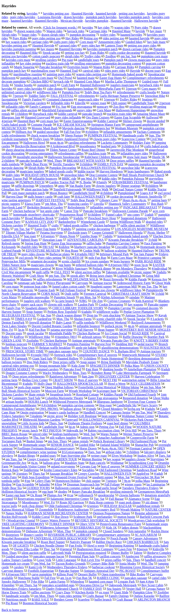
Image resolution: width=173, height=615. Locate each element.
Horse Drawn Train (14, 592)
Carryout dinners (12, 570)
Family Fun (13, 308)
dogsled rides (154, 221)
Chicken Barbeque (55, 340)
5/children (89, 358)
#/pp (27, 480)
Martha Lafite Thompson (121, 81)
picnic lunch (30, 430)
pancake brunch (92, 114)
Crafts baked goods (14, 124)
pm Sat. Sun (128, 56)
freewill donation (40, 322)
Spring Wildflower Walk (125, 221)
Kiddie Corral (41, 516)
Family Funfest (32, 99)
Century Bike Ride (102, 563)
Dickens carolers (12, 225)
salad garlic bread (106, 488)
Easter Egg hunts (45, 229)
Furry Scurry (149, 405)
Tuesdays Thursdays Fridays (140, 488)
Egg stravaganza (81, 106)
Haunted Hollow (67, 358)
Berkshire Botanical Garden (45, 207)
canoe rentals (80, 441)
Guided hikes (133, 42)
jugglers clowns (135, 459)
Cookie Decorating (111, 304)
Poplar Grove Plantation (139, 311)
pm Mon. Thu (54, 203)
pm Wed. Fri (89, 178)
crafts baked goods (156, 146)
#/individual (159, 268)
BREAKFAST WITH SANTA (86, 160)
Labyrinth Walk (61, 552)
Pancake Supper (69, 570)
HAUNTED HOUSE (157, 347)
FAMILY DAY (92, 588)
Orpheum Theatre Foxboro (85, 423)
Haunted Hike (29, 52)
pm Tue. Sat (22, 229)
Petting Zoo (106, 427)
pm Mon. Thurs (44, 596)
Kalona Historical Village (18, 509)
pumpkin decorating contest (123, 63)
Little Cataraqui (66, 560)
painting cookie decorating (93, 229)
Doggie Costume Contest (22, 373)
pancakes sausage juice (63, 351)
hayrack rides (75, 31)
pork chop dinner (33, 506)
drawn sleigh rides (53, 34)
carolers (19, 567)
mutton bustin (126, 516)
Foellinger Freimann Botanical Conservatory (46, 448)
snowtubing (9, 423)
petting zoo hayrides (132, 13)
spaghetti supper (102, 477)
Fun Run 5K (84, 578)
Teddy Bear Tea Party (98, 92)
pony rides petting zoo (46, 38)
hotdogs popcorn (16, 344)
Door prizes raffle (64, 362)
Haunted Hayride (82, 13)
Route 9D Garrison (72, 502)
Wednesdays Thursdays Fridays (67, 567)
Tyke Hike (37, 581)
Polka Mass (132, 365)
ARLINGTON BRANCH (153, 599)
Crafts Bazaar (95, 596)
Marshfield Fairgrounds (57, 110)
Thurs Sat (38, 473)
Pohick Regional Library (109, 441)
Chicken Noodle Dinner (49, 545)
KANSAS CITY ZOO (39, 221)
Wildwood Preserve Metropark (72, 401)
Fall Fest (50, 578)
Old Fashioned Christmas (115, 470)
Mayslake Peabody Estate (142, 362)
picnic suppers (11, 203)
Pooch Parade (119, 538)
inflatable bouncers (45, 178)
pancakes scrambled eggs (58, 585)
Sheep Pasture (74, 135)
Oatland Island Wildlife (115, 445)
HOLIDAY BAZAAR (118, 506)
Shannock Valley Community (127, 203)
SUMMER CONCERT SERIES (145, 466)
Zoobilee (163, 592)
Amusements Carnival (36, 268)
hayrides (32, 13)
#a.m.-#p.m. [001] (113, 448)
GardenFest (44, 319)
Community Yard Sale (26, 398)
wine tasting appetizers (16, 200)
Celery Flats (43, 480)
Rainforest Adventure (63, 376)
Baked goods (162, 171)
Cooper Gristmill (103, 232)
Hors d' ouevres (88, 380)
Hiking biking (130, 387)
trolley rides (108, 34)
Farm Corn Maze (122, 257)
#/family (101, 182)
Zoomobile (46, 509)
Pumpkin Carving (119, 308)
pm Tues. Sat (14, 459)
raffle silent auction (133, 225)
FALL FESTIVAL (62, 96)
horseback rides (149, 85)
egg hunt (47, 491)
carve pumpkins (42, 574)
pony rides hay (91, 45)
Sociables (88, 470)
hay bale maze (156, 42)
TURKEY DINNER (62, 524)
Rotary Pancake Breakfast (88, 491)
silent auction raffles (88, 272)
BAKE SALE (40, 599)
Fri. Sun (61, 106)
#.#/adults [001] (85, 254)
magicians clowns (42, 265)
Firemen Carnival (95, 293)
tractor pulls (9, 506)
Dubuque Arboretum (39, 531)
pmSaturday (104, 516)
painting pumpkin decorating (146, 164)
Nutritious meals (16, 599)
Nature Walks (14, 513)
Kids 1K (111, 527)
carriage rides (40, 42)
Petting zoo (91, 38)
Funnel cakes (114, 214)
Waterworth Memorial (136, 355)
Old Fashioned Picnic (143, 441)
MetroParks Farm (109, 88)
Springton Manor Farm (106, 124)
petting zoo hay (75, 52)
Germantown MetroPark (153, 491)
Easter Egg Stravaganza (66, 243)
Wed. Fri (49, 502)
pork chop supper (29, 387)
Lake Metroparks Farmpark (133, 373)
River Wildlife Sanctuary (72, 268)
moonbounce (88, 146)
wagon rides (122, 27)
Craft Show (36, 275)
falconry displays (155, 452)
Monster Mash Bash (44, 128)
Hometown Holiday (68, 480)
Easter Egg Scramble (127, 117)
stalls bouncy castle (40, 196)
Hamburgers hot (99, 128)
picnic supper (143, 272)
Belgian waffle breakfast (55, 347)
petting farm (9, 380)
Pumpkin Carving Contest (122, 243)
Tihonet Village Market (20, 232)
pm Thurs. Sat (28, 585)
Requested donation (135, 398)
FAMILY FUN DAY (110, 164)
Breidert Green (63, 599)
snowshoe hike (130, 167)
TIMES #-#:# (23, 319)
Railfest (164, 596)
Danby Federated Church (62, 588)
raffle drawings (24, 185)
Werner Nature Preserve (138, 434)
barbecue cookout (103, 567)
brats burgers (122, 261)
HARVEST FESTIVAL (51, 200)
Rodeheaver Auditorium (73, 509)
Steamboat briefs (60, 394)
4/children (106, 193)
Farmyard (71, 419)
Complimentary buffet (155, 570)
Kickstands (9, 247)
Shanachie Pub (144, 445)
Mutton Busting (92, 459)
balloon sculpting (116, 250)
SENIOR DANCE (62, 445)
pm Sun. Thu (57, 275)
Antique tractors (150, 351)
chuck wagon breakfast (45, 135)
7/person (18, 96)
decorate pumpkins (14, 81)
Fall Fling (125, 427)
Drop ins (92, 315)
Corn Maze (104, 110)
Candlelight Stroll (84, 193)
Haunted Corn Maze (87, 81)
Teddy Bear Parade (82, 200)
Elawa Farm (32, 203)
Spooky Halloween (14, 581)
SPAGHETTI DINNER (105, 365)
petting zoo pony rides (142, 45)
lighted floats (29, 239)
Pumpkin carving (150, 67)
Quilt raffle (72, 293)
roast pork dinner (130, 502)
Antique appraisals (84, 340)
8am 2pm (88, 376)
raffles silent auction (24, 110)
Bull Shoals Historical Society (21, 391)
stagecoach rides (88, 99)
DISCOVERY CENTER (114, 376)
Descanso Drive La (91, 585)
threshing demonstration (143, 358)
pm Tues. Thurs (151, 430)
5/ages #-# (146, 193)
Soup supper (88, 362)
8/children (151, 185)
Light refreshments (14, 135)
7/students (35, 416)
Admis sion (87, 427)
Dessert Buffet (87, 574)
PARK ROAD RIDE (148, 261)
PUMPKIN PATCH (31, 182)
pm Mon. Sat (88, 297)
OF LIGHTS (21, 545)
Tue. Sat (99, 498)
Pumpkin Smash (64, 297)
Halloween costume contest (72, 488)
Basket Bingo (26, 455)
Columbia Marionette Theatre (64, 398)
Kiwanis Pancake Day (115, 340)
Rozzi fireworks (113, 279)
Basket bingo (34, 441)
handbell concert (155, 560)
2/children (8, 160)
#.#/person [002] (119, 265)
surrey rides (84, 110)
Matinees (26, 279)
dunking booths (113, 369)
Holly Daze (45, 383)
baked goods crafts (61, 171)
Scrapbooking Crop (140, 462)
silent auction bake (37, 189)
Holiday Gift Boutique (82, 416)
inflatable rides (15, 106)
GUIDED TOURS (38, 488)
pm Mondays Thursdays (131, 268)
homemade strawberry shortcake (34, 214)
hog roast (30, 236)
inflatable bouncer (88, 326)
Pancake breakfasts (95, 211)
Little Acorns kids (32, 423)
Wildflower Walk (97, 189)
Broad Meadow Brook (39, 218)
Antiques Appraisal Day (99, 570)
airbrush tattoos (92, 337)
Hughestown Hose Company (95, 549)
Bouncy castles (33, 534)
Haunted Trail (69, 70)
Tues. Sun (94, 452)
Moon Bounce (59, 193)
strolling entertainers (87, 63)
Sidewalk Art (74, 430)
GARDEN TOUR (65, 459)
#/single (91, 409)
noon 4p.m (56, 142)
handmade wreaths (18, 596)
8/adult (165, 369)
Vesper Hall (133, 588)
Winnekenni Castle (93, 221)
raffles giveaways (155, 556)
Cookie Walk (91, 250)
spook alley (77, 275)
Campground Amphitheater (19, 405)
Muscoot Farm (54, 391)
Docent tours (14, 333)
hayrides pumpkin (96, 20)
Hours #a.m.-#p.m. (135, 200)
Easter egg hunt (16, 495)
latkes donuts (130, 527)
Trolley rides (92, 56)
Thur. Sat (49, 549)
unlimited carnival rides (17, 92)
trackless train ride (57, 63)
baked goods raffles (75, 225)
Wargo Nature (109, 434)
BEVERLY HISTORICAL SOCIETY (99, 520)
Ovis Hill (131, 430)
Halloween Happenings (131, 110)
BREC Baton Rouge (15, 434)
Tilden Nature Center (63, 150)
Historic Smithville (150, 196)
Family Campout (40, 106)
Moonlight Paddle (60, 333)
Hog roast (105, 405)
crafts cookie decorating (124, 52)
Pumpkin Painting (78, 344)
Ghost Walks (161, 398)
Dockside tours (77, 232)
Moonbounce (30, 502)
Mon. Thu (62, 319)
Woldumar (117, 462)
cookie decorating (121, 196)
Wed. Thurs (54, 160)
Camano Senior (121, 412)
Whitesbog (77, 581)
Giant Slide (121, 592)
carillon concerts (110, 556)
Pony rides (141, 27)
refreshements (126, 92)
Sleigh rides (9, 34)
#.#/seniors (48, 236)
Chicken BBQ (40, 81)
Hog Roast (71, 250)
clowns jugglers (106, 185)
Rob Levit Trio (90, 560)
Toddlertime (31, 470)
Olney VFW (87, 524)
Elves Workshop (122, 455)
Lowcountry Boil (105, 509)
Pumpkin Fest (71, 92)
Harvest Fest (103, 344)
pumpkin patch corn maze (36, 78)
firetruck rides (63, 355)
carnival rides (91, 70)
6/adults (86, 311)
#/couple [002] (40, 355)
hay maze (156, 31)
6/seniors (93, 506)
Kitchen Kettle (84, 592)
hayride (140, 31)
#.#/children (49, 405)
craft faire (63, 196)
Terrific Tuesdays (64, 164)
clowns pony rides (105, 139)
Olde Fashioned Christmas (65, 506)
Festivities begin (77, 67)
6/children (94, 214)
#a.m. (34, 462)
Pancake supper (158, 304)
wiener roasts (133, 484)
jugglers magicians (122, 85)
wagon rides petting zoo (91, 74)
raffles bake (93, 243)
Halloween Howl (34, 142)
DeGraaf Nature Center (128, 189)
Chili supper (119, 103)
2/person (164, 103)
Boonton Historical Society (40, 603)
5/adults (63, 218)
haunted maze (86, 78)
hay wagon (114, 459)
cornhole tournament (15, 139)
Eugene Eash (46, 290)
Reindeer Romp (101, 373)
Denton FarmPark (13, 322)
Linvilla (99, 203)
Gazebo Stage (89, 236)
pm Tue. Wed (143, 412)
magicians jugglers (32, 171)
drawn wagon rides (29, 31)
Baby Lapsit (64, 322)
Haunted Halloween (93, 85)
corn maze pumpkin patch (28, 193)
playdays (7, 455)
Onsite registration (32, 412)
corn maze (12, 286)
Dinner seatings (131, 185)
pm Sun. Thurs (57, 441)
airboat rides (114, 452)
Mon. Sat (124, 477)
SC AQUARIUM (146, 534)
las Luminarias (155, 484)
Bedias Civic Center (35, 380)
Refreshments (76, 207)
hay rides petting (30, 63)
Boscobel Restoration (15, 538)
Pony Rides (20, 38)
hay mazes (47, 49)
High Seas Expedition (36, 477)
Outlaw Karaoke (144, 596)
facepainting (9, 99)
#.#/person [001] (16, 574)
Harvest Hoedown (111, 171)
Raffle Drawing (133, 337)
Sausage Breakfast (61, 473)
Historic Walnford (13, 275)
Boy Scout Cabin (152, 585)
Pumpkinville (154, 290)
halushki (44, 484)
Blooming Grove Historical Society (142, 567)
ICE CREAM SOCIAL (71, 124)
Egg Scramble (25, 484)
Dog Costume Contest (103, 175)
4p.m (131, 326)
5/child (159, 293)
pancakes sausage (136, 578)
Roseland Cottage (87, 394)
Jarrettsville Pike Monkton (127, 150)
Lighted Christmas (129, 275)
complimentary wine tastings (38, 452)
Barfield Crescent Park (154, 516)
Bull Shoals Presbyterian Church (143, 175)
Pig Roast (12, 603)
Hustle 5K (158, 157)
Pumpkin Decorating (62, 167)
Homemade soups (34, 445)
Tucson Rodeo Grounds (70, 563)
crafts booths (148, 92)
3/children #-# (130, 146)
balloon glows (72, 409)
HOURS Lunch (38, 401)
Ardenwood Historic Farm (134, 283)
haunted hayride (106, 13)
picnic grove (55, 416)
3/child (152, 239)
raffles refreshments (49, 279)
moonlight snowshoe (30, 157)
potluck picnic (114, 326)
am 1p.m (66, 578)
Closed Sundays (113, 531)
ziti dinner (151, 502)
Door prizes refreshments (28, 376)
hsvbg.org (133, 409)
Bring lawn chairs (101, 275)
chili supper (93, 480)
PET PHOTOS (52, 430)
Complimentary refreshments (145, 78)
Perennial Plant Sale (82, 556)
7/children (132, 452)
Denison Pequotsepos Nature (111, 513)
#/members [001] (66, 337)
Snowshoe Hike (155, 96)
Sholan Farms (83, 319)
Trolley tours (41, 139)
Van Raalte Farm (80, 185)
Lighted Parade (11, 250)
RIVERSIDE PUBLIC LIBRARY (69, 534)
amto (61, 185)
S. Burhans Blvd (125, 351)
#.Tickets (7, 387)
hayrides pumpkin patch (134, 17)
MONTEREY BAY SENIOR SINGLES (144, 329)
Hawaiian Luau (52, 239)
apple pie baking (86, 347)
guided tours (48, 455)
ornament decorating (43, 261)
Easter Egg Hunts (110, 78)
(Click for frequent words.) (60, 27)
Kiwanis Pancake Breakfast (126, 239)
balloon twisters (12, 362)
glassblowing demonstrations (120, 347)
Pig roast (67, 60)
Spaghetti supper (101, 286)
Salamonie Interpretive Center (69, 498)
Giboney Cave (108, 200)
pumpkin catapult (87, 531)
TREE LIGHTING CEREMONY (23, 524)
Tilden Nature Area (14, 265)
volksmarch (85, 495)
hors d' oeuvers (110, 466)
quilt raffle (43, 272)
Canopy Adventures (145, 538)
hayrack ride (62, 81)
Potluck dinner (102, 268)
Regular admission (147, 513)
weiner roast (99, 455)
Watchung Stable (28, 578)
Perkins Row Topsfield (62, 311)
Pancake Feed (72, 369)
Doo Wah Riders (37, 362)
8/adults (66, 229)
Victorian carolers (34, 103)
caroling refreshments (82, 142)
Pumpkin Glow (143, 592)
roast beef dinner (118, 423)
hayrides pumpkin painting (19, 49)
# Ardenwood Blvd (62, 146)
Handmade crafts (133, 135)
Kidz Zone (78, 365)
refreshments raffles (71, 153)
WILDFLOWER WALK (82, 279)
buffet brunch (103, 599)
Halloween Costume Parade (130, 211)
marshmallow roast (43, 70)
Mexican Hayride (72, 20)
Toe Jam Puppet (144, 254)
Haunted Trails (37, 225)
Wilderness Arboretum (54, 527)
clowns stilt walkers (60, 304)
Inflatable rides (60, 103)
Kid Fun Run (37, 329)
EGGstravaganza (72, 452)
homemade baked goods (132, 236)
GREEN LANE (12, 340)
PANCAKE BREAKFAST (140, 207)
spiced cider (40, 434)
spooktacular (106, 495)
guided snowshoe (48, 132)
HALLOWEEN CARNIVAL (101, 419)
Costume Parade (41, 124)
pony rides (161, 38)
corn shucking (112, 315)
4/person (7, 121)
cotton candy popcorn (46, 56)
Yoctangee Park (12, 441)
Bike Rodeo (137, 574)
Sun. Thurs (133, 560)
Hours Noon (67, 236)
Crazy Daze (62, 592)
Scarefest (84, 599)
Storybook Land (12, 207)
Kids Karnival (144, 301)
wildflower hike (47, 92)
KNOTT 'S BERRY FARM (151, 340)
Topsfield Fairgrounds (67, 189)
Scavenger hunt (106, 391)
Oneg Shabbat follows (59, 387)
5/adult (149, 214)
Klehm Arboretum (113, 297)
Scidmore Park (82, 516)
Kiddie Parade (138, 279)
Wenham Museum (126, 128)
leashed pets (108, 146)
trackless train (97, 153)
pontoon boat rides (35, 286)
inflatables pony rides (134, 153)
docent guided (156, 121)
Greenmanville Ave (14, 462)
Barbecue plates (60, 254)
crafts (55, 225)
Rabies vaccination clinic (104, 430)
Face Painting (153, 243)
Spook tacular (51, 52)
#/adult (158, 473)
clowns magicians (139, 60)
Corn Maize (9, 297)
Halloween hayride (146, 20)
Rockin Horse (160, 531)
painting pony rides (59, 74)
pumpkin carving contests (78, 405)
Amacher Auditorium (111, 437)
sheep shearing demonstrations (25, 150)
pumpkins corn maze (154, 56)
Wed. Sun (89, 434)
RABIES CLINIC (108, 578)
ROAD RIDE (140, 333)
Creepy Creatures (38, 459)
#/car (70, 495)
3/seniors (22, 473)
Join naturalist (137, 531)
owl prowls (26, 257)
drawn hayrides (73, 17)
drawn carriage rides (135, 49)
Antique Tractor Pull (15, 178)
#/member (8, 585)
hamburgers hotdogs (81, 88)
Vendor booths (23, 85)
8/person (142, 549)
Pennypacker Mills (14, 261)
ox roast (104, 592)
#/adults (150, 409)
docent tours (153, 70)
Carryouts (81, 283)
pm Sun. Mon (152, 387)
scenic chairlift (71, 261)
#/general (66, 549)
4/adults (28, 383)
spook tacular (35, 333)
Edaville (80, 103)
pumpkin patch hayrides (101, 17)
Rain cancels (97, 462)
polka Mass (142, 480)
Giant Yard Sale (42, 358)
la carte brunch (64, 301)
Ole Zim (97, 301)
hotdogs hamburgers (66, 434)
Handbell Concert (94, 412)
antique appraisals (150, 326)
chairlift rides (29, 247)
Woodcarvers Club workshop (146, 520)
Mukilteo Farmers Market (18, 409)
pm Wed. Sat (42, 563)
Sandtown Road (147, 470)
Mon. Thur (64, 531)
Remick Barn (10, 470)
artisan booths (14, 401)
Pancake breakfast (51, 67)
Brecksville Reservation (30, 146)
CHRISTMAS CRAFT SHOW (131, 293)
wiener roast (98, 103)
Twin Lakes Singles (14, 326)
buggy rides (29, 34)
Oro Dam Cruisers (97, 117)
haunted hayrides (22, 20)
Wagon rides (54, 31)
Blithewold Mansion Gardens (41, 419)
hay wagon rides (16, 42)
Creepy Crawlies (88, 473)
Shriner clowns (132, 121)
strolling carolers (46, 60)
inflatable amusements (117, 132)
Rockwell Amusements (146, 322)
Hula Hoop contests (101, 502)
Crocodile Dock (125, 247)
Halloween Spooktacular (64, 157)
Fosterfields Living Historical (97, 387)
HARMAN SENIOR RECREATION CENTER (58, 513)
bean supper (109, 416)
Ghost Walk (162, 283)
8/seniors (112, 337)
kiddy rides (13, 175)
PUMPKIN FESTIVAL (103, 135)
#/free (58, 484)
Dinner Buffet (120, 552)
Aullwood (152, 117)
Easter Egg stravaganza (103, 398)
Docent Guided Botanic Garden (52, 326)
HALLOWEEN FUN (117, 473)
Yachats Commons (149, 132)
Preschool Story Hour (102, 218)
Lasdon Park (86, 304)
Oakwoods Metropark (123, 585)
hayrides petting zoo (56, 13)
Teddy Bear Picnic (36, 164)
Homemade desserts (153, 247)
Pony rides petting (49, 257)
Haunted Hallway (142, 250)
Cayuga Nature (155, 588)
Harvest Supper (11, 311)
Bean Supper (106, 329)
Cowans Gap (88, 466)
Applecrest (132, 556)
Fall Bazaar (116, 498)
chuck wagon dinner (69, 315)
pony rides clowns (33, 254)
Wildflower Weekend (112, 322)
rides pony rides (115, 70)
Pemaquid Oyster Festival (70, 477)
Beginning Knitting (121, 545)
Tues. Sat (165, 455)
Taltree (138, 552)
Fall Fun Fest (72, 132)
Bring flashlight (111, 362)
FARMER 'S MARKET (47, 344)
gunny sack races (32, 304)
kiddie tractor (86, 171)
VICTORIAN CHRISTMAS (139, 391)
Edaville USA (10, 236)
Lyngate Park (126, 581)
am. (113, 153)
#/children (91, 132)
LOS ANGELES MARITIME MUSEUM (141, 229)
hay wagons (135, 304)
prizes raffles (113, 560)
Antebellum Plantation (141, 369)
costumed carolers (47, 369)
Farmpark (21, 358)
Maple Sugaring (24, 67)
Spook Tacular (136, 319)
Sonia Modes (127, 563)
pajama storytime (62, 329)
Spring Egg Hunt (35, 243)
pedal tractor (146, 344)
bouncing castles (78, 203)
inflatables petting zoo (104, 207)
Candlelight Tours (142, 103)
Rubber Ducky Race (109, 542)
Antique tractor (102, 283)
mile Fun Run (97, 257)
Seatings (147, 99)
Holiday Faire (141, 142)
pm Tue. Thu (150, 286)
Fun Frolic (75, 545)
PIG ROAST (127, 570)
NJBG (83, 301)
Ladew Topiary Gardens (17, 560)
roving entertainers (41, 153)
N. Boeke (85, 182)
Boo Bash (157, 203)
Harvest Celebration (147, 376)
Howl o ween (95, 545)
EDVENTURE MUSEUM (43, 250)
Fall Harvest (85, 329)
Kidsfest (64, 247)
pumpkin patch (47, 85)
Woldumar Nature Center (138, 416)
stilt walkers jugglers (63, 437)
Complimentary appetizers (113, 534)
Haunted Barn (26, 121)
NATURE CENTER (158, 509)
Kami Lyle (35, 567)
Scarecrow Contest (133, 139)
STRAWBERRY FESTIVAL (130, 182)
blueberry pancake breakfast (92, 247)
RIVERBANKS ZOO (87, 527)
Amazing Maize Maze (151, 114)
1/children (21, 114)
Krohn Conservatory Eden (60, 470)
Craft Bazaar (124, 599)
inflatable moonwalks (35, 297)
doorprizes (12, 534)
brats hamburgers (139, 171)
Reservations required (32, 498)
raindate (134, 297)
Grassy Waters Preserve (55, 520)
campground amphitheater (142, 124)
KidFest (19, 337)
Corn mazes (149, 88)
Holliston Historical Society (19, 491)
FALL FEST (62, 272)
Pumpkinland (126, 193)
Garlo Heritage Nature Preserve (120, 96)
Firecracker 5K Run (147, 477)
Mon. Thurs (9, 552)
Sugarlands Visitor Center (29, 466)
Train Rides (97, 52)
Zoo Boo (118, 106)
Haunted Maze (121, 31)
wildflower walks (107, 311)
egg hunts (65, 265)
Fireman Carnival (140, 448)
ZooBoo (110, 56)
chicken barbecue (24, 211)
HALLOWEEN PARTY (90, 196)
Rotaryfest (99, 538)
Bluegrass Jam (11, 117)
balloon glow (51, 462)
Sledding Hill (124, 344)
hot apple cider (49, 211)
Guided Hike (87, 445)
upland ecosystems (63, 466)
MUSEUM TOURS (14, 128)
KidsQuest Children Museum (103, 157)
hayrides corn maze (18, 60)
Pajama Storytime (51, 232)
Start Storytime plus (73, 455)
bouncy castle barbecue (64, 412)
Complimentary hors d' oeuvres (97, 355)
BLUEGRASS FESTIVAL (19, 315)
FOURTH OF (75, 257)
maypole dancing (13, 167)
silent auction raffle (33, 552)
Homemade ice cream (15, 563)
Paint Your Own (24, 347)
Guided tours (150, 81)
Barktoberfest (67, 221)
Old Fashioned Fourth (142, 394)
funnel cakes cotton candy (69, 286)
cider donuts (55, 88)
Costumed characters (59, 99)
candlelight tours (88, 60)
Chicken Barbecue (88, 333)
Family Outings (119, 596)
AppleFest (142, 473)
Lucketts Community (114, 142)
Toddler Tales (37, 96)
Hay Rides (72, 38)
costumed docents (147, 308)
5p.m (21, 329)
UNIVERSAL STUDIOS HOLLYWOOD (60, 538)
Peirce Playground (59, 283)
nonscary (102, 106)
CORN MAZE (50, 293)
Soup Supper (34, 311)
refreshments (86, 96)
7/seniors (111, 480)
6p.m (72, 427)
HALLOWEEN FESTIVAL (98, 167)
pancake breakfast (30, 160)
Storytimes (157, 459)
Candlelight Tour (53, 427)
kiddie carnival (67, 114)
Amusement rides (109, 42)
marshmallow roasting (27, 74)
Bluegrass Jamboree (110, 401)
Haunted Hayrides (46, 20)
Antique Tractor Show (139, 315)
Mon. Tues (79, 373)
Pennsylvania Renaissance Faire (120, 524)
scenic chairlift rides (109, 319)
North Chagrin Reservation (19, 293)
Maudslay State (74, 462)
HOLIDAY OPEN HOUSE (42, 175)
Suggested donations (134, 218)
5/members (46, 185)
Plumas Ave (54, 495)
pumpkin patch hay (14, 70)
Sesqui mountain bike (53, 365)
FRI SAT (48, 247)
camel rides (159, 578)
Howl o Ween (116, 383)
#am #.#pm (147, 581)
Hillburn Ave (23, 132)
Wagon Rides (101, 67)
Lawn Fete (125, 549)
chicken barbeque (104, 225)
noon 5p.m (141, 265)
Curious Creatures (119, 301)
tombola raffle (11, 480)
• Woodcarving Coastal (20, 520)
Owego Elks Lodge (26, 549)
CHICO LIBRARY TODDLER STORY (77, 308)
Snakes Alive (145, 455)
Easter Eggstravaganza (78, 121)
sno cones (133, 214)
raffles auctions (41, 592)
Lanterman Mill (127, 286)
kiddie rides (109, 178)
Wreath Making (130, 509)
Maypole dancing (73, 128)
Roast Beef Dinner (93, 150)
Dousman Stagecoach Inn (83, 484)
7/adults (107, 236)
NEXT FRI (110, 380)
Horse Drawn (88, 448)
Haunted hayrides (150, 160)
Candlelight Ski (127, 405)
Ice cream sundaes (97, 261)
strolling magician (141, 106)
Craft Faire (68, 85)
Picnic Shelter (156, 232)
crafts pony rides (64, 42)
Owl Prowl (65, 78)
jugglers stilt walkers (37, 301)
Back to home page (14, 610)
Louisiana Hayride (49, 17)
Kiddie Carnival (107, 121)
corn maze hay (49, 121)
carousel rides (68, 45)
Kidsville (158, 549)
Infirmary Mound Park (114, 254)
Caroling (7, 283)
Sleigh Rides (36, 167)
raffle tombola (85, 322)
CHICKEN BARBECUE (143, 542)
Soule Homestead (112, 358)
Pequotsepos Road (71, 214)
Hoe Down (62, 516)
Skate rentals (37, 394)
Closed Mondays (112, 409)
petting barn (159, 200)
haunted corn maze (101, 581)
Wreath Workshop (80, 391)
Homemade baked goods (127, 74)
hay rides (103, 27)
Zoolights (32, 340)
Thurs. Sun (56, 423)
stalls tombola (10, 164)
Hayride (135, 70)
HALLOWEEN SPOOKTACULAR (80, 383)
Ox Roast (36, 495)
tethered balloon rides (90, 265)
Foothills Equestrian (41, 570)
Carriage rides (98, 31)
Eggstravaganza (25, 527)
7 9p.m (126, 480)
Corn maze (87, 42)
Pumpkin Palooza (133, 178)
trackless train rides (119, 114)
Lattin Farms (57, 581)
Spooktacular (10, 103)
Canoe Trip (71, 211)
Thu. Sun (39, 437)
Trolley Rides (128, 99)
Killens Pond (65, 574)
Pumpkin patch (113, 60)
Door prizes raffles (122, 160)
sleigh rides (72, 56)
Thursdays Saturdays (15, 437)
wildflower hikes (130, 290)
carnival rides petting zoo (18, 365)
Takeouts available (118, 272)
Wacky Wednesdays (55, 373)
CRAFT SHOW (63, 380)
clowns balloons (129, 495)
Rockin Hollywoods (14, 516)
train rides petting (70, 596)
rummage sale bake (30, 283)
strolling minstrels (121, 491)
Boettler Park (155, 337)
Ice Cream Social (116, 333)
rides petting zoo (113, 38)
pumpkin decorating (82, 34)
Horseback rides (43, 114)
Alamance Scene (139, 498)
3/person (131, 88)
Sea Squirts (114, 588)
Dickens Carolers (13, 394)
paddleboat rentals (148, 506)
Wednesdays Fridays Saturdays (21, 588)
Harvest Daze (14, 196)
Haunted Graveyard (37, 117)
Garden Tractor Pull (62, 182)
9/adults (78, 218)
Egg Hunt (92, 369)
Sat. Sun (45, 315)
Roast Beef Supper (53, 542)
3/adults (161, 272)
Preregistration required (91, 552)
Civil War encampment (16, 272)
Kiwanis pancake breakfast (19, 542)
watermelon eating (134, 380)
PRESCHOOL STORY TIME (25, 351)
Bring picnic (26, 290)
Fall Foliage (112, 484)
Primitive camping (149, 257)
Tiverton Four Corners (142, 401)
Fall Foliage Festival (73, 290)
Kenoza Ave (159, 279)
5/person (109, 99)
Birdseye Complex (159, 552)
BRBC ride (69, 178)
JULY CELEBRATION (145, 383)
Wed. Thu (147, 563)
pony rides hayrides (22, 17)
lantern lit (87, 437)
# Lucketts (157, 319)
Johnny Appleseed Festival (71, 139)
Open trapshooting (113, 574)
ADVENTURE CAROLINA (85, 239)
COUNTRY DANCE (96, 351)
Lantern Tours (114, 45)
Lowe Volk (44, 560)
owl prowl (164, 193)
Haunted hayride (121, 20)
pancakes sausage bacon (48, 556)
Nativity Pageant (80, 542)
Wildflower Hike (39, 337)
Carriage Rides (124, 67)
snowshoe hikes (74, 175)
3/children (86, 164)
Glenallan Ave (11, 189)
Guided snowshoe (17, 556)
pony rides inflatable (68, 117)
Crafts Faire (9, 477)
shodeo (62, 491)
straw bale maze (137, 157)
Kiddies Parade (113, 394)
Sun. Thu (155, 135)
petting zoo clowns (103, 290)
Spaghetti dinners (36, 308)
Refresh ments (11, 243)
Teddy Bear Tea (12, 488)
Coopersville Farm (142, 437)
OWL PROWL (48, 409)
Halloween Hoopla (131, 232)
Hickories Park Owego (138, 419)
